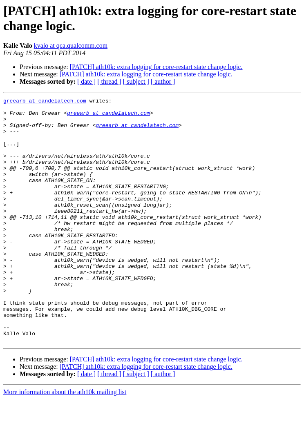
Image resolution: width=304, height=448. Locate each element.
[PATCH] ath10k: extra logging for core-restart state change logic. (156, 66)
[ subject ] (136, 81)
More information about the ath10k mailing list (64, 440)
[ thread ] (109, 81)
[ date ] (86, 81)
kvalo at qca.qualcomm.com (70, 45)
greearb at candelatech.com (44, 101)
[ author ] (163, 81)
